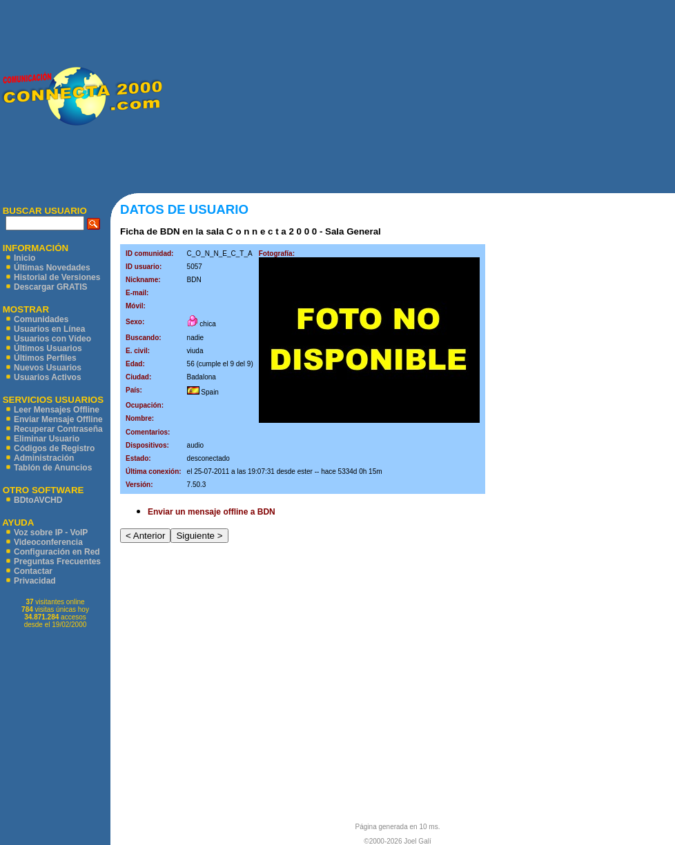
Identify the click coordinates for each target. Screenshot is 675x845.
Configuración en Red (57, 552)
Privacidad (35, 581)
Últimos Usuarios (48, 348)
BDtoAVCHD (38, 500)
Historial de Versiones (57, 277)
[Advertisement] (418, 96)
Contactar (33, 571)
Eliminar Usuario (46, 439)
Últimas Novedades (52, 267)
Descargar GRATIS (50, 287)
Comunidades (41, 319)
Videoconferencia (48, 542)
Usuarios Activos (47, 377)
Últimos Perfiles (45, 358)
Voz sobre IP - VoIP (51, 532)
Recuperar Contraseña (58, 429)
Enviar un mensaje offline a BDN (211, 512)
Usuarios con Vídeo (52, 339)
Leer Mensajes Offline (56, 410)
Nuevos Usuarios (47, 367)
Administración (44, 458)
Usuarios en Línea (49, 329)
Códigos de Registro (54, 448)
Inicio (24, 258)
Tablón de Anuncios (53, 468)
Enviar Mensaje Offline (58, 419)
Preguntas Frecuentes (57, 561)
